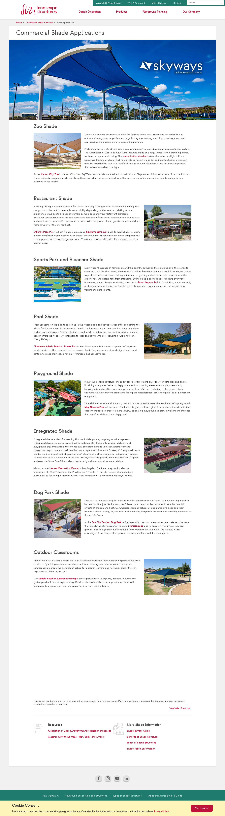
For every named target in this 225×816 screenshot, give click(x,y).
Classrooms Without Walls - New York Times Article (76, 736)
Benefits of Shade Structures (142, 736)
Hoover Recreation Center (64, 468)
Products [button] (121, 11)
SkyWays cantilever (96, 232)
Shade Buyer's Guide (138, 730)
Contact (177, 3)
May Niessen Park (94, 407)
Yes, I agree (201, 808)
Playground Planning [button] (154, 11)
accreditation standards (135, 156)
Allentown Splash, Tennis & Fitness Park (55, 346)
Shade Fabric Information (141, 748)
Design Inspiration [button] (89, 11)
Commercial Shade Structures (39, 22)
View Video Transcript (179, 708)
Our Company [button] (191, 11)
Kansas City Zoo (50, 174)
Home (19, 22)
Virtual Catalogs (159, 3)
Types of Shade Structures (141, 742)
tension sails (136, 526)
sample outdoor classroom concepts (58, 578)
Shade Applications (65, 22)
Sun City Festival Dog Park (106, 522)
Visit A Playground (136, 3)
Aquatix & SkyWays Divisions (108, 3)
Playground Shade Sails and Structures (85, 795)
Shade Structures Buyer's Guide (164, 795)
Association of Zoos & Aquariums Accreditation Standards (79, 730)
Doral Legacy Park (148, 282)
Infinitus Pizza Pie (43, 232)
